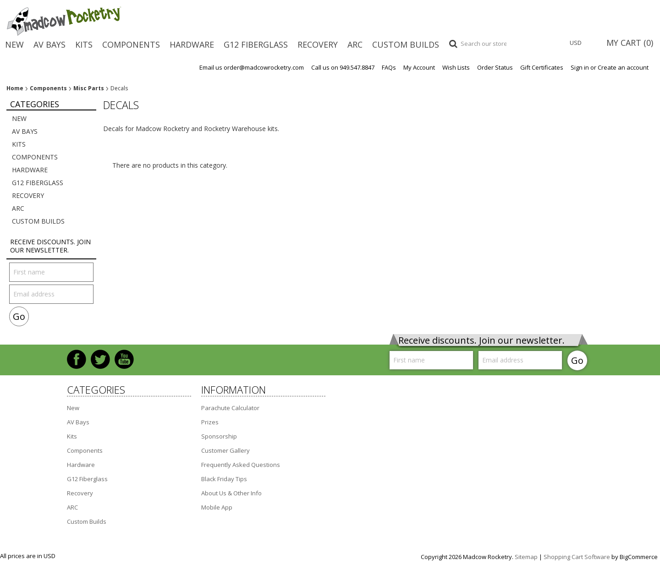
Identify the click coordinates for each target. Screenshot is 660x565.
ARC (355, 44)
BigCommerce (639, 557)
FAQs (389, 67)
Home (14, 88)
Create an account (623, 67)
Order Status (495, 67)
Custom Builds (405, 44)
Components (131, 44)
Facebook (76, 359)
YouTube (124, 359)
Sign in (580, 67)
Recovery (317, 44)
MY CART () (629, 42)
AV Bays (49, 44)
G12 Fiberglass (256, 44)
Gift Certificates (541, 67)
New (14, 44)
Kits (84, 44)
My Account (419, 67)
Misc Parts (88, 88)
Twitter (100, 359)
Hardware (192, 44)
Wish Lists (456, 67)
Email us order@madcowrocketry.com (251, 67)
